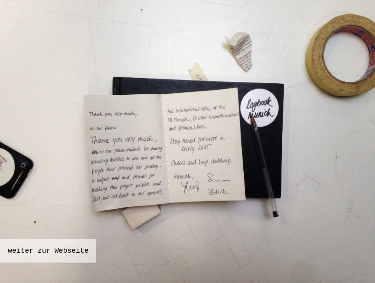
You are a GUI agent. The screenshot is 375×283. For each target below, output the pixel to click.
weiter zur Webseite (48, 251)
